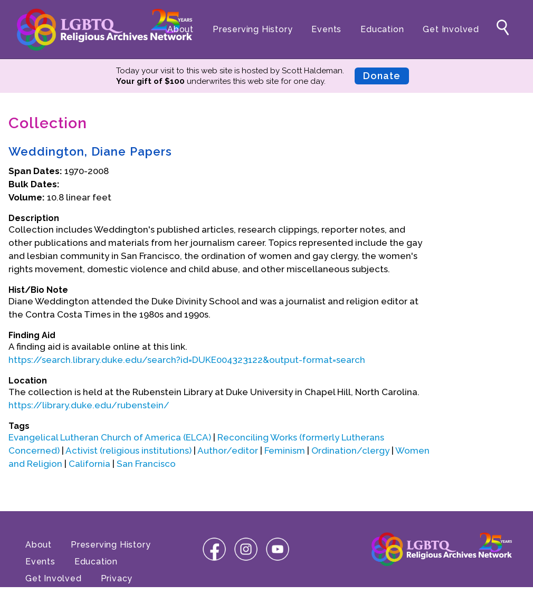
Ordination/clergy (350, 450)
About (180, 29)
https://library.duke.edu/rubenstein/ (88, 405)
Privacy (117, 578)
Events (326, 29)
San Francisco (146, 463)
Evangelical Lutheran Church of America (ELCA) (109, 437)
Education (382, 29)
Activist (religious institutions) (128, 450)
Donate (382, 75)
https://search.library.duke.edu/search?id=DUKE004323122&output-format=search (186, 359)
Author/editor (227, 450)
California (89, 463)
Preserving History (252, 29)
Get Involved (451, 29)
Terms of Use (54, 595)
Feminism (284, 450)
